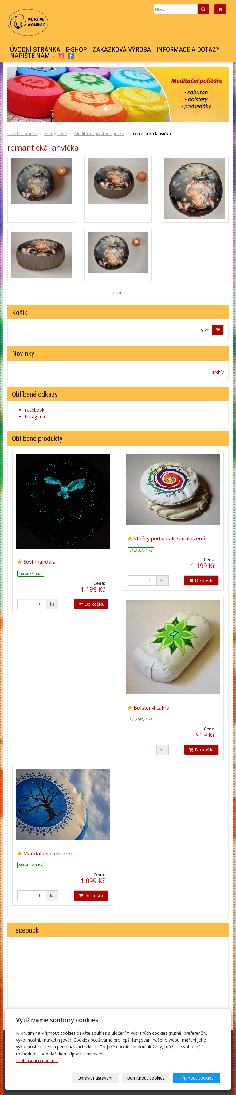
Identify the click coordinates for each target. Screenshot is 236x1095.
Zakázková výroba (121, 50)
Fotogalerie (55, 133)
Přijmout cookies (196, 1078)
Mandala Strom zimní (49, 853)
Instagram (60, 56)
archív (218, 372)
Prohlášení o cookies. (37, 1060)
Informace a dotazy (188, 50)
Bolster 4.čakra (151, 707)
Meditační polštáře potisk (99, 133)
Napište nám (32, 56)
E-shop (76, 50)
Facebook (71, 56)
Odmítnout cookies (146, 1078)
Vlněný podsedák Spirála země (170, 538)
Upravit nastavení (95, 1078)
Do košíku (91, 604)
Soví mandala (39, 561)
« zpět (118, 292)
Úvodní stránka (35, 50)
